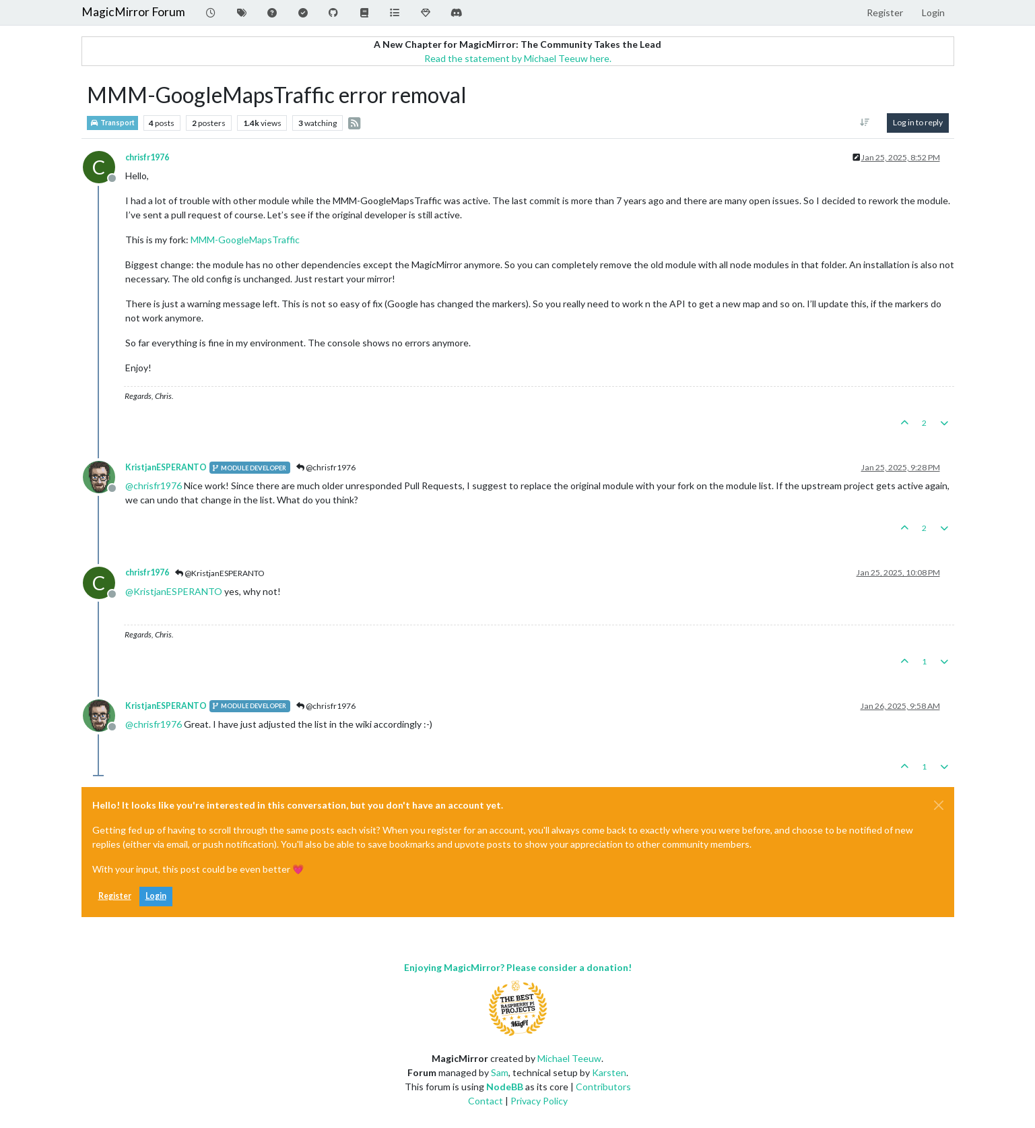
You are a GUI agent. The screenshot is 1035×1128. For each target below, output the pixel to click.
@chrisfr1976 (326, 467)
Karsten (609, 1072)
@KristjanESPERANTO (220, 573)
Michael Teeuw (569, 1058)
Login (155, 896)
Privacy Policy (539, 1100)
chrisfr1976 (147, 157)
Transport (112, 123)
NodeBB (504, 1086)
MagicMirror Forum (133, 12)
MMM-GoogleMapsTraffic (245, 239)
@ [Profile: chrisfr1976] (153, 485)
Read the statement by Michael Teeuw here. (517, 58)
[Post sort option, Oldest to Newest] (864, 122)
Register (114, 896)
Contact (485, 1100)
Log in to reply (918, 122)
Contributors (603, 1086)
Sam (499, 1072)
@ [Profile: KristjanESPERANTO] (173, 591)
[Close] (938, 805)
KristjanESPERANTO (166, 467)
